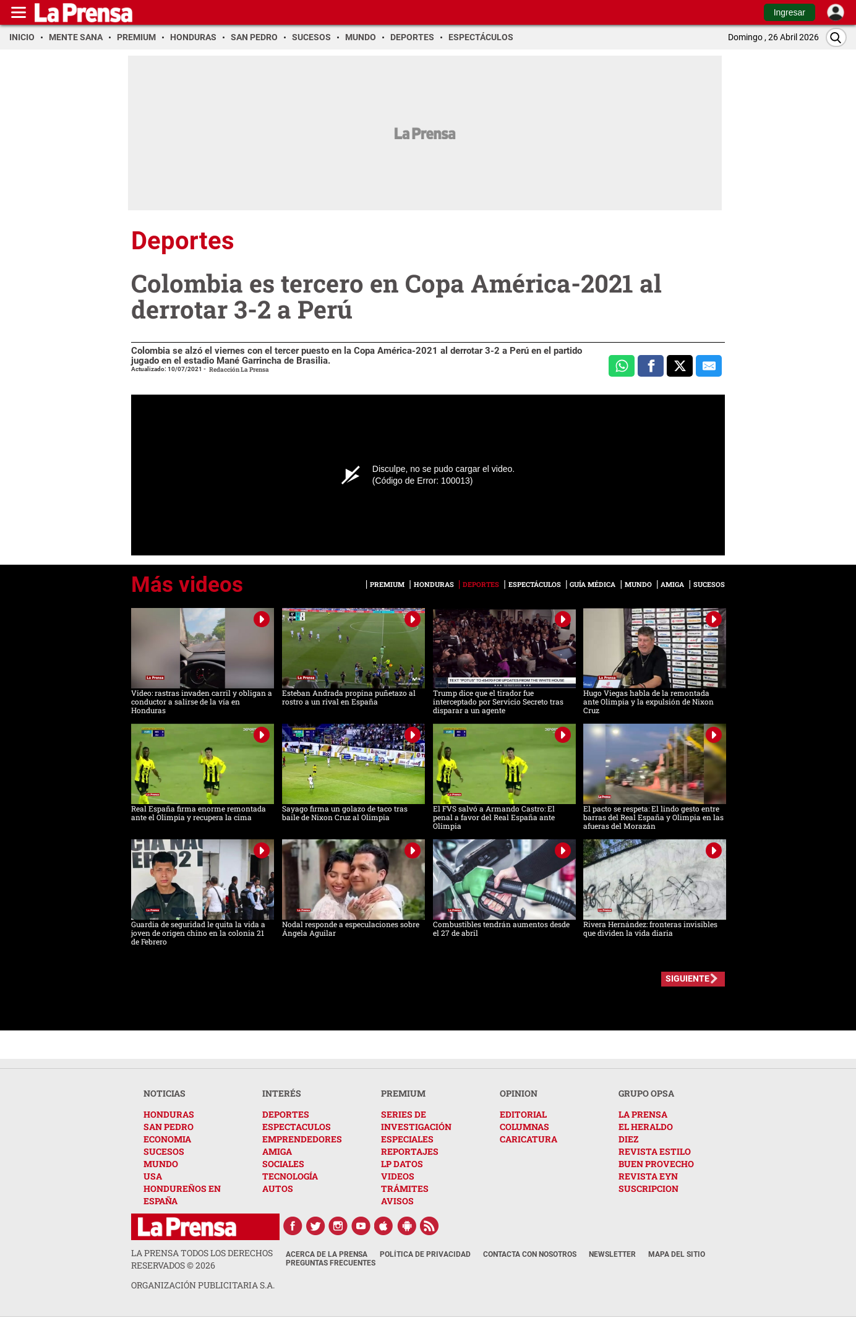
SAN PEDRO (168, 1126)
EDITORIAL (523, 1114)
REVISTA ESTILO (654, 1151)
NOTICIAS (164, 1093)
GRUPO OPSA (646, 1093)
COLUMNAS (524, 1126)
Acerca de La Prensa (326, 1254)
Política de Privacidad (425, 1254)
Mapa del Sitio (676, 1254)
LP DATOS (402, 1164)
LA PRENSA (642, 1114)
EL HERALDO (645, 1126)
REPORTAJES (410, 1151)
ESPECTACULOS (296, 1126)
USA (152, 1176)
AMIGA (277, 1151)
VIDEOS (397, 1176)
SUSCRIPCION (648, 1188)
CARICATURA (528, 1139)
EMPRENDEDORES (302, 1139)
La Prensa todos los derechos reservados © (202, 1259)
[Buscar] (836, 37)
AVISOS (397, 1201)
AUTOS (277, 1188)
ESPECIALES (407, 1139)
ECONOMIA (167, 1139)
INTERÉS (281, 1093)
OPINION (518, 1093)
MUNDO (160, 1164)
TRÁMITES (405, 1188)
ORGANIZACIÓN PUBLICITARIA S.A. (203, 1285)
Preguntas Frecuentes (330, 1263)
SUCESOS (163, 1151)
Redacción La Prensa (239, 370)
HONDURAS (168, 1114)
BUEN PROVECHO (656, 1164)
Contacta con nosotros (529, 1254)
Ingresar (789, 12)
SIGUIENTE (687, 978)
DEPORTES (285, 1114)
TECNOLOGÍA (290, 1176)
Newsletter (612, 1254)
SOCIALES (283, 1164)
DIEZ (628, 1139)
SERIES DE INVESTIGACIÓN (416, 1120)
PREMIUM (403, 1093)
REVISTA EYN (648, 1176)
